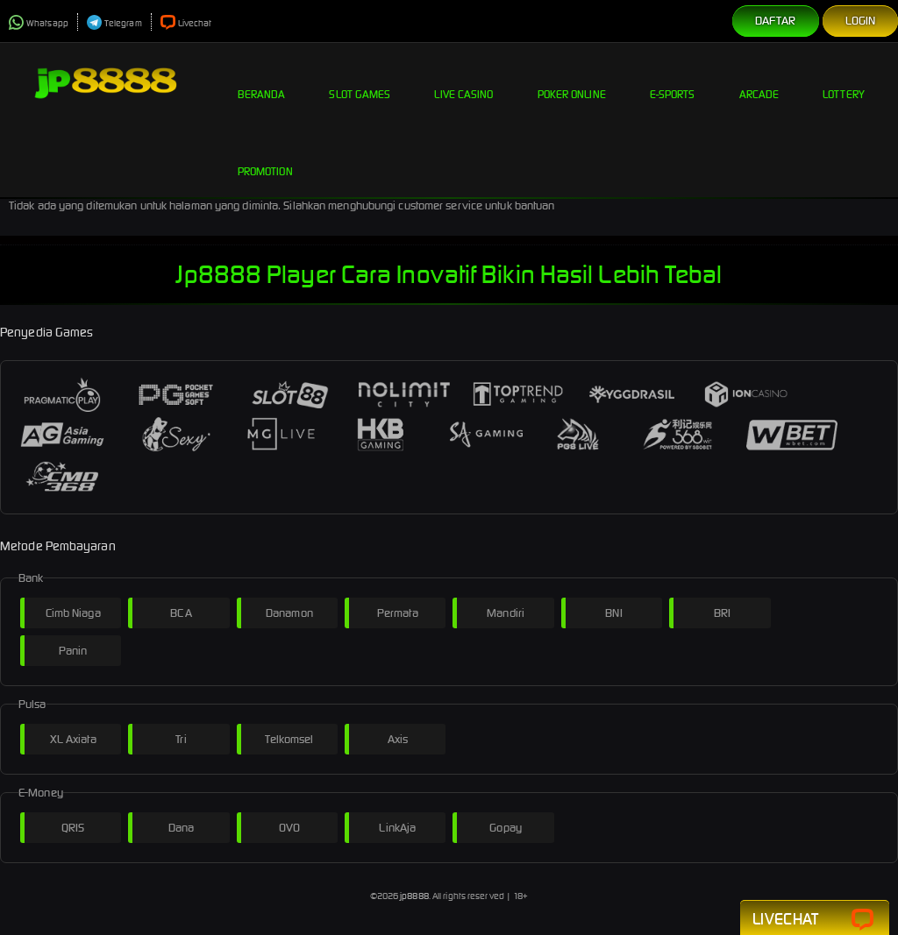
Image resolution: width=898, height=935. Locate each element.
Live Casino (463, 80)
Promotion (265, 158)
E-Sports (672, 80)
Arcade (759, 80)
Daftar (775, 20)
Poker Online (572, 80)
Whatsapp (38, 23)
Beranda (262, 80)
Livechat (186, 23)
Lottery (844, 80)
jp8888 (414, 896)
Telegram (114, 23)
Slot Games (359, 80)
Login (860, 20)
